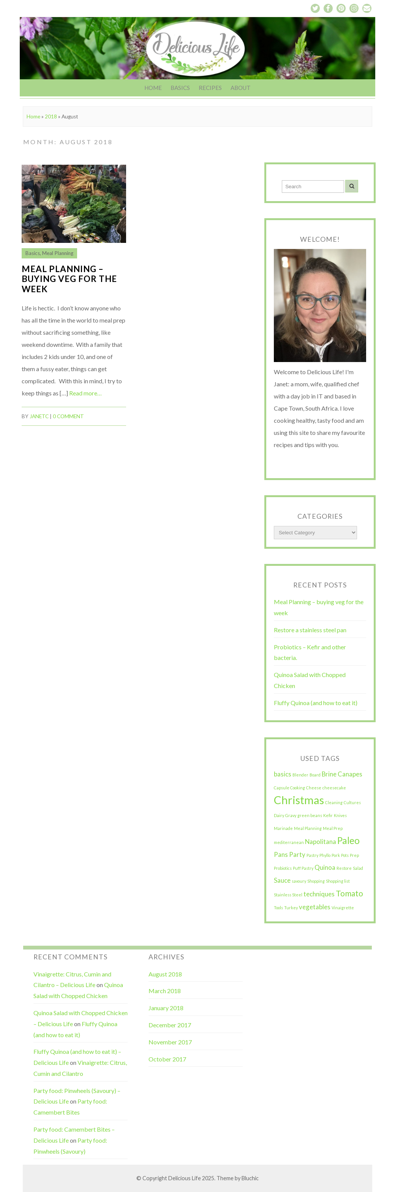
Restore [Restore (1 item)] (344, 868)
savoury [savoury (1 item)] (299, 881)
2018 (51, 116)
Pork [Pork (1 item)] (336, 855)
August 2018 (165, 974)
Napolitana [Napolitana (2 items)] (320, 842)
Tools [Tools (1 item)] (278, 907)
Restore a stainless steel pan (310, 629)
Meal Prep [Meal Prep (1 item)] (333, 828)
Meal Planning (57, 253)
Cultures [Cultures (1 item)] (352, 802)
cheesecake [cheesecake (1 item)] (334, 787)
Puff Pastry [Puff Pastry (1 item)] (303, 868)
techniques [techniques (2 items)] (319, 894)
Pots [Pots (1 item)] (345, 855)
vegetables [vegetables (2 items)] (314, 907)
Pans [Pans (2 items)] (281, 854)
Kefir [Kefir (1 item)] (328, 815)
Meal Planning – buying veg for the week (69, 279)
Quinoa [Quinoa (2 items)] (324, 867)
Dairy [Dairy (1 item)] (279, 815)
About (241, 87)
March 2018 (165, 990)
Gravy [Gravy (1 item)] (290, 815)
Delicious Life (184, 1178)
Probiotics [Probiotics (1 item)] (283, 868)
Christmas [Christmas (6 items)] (299, 799)
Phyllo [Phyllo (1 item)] (324, 855)
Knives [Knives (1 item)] (340, 815)
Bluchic (250, 1178)
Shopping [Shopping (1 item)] (316, 881)
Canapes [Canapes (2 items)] (350, 774)
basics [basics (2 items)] (282, 774)
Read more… (85, 393)
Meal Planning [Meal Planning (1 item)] (308, 828)
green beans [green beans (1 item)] (309, 815)
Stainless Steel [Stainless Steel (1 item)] (288, 894)
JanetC (39, 416)
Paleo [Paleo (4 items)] (348, 840)
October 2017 (167, 1059)
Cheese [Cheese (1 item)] (313, 787)
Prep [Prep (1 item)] (354, 855)
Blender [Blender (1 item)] (300, 774)
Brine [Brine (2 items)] (329, 774)
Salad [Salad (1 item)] (358, 868)
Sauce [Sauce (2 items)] (282, 880)
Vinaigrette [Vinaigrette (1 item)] (343, 907)
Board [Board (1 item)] (315, 774)
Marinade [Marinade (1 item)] (283, 828)
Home (153, 87)
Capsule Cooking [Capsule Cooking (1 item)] (289, 787)
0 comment (68, 416)
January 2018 (166, 1007)
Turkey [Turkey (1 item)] (291, 907)
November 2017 (170, 1042)
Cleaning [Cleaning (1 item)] (334, 802)
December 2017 (170, 1024)
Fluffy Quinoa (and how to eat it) (315, 702)
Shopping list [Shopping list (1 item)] (338, 881)
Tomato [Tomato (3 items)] (349, 893)
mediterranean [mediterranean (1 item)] (289, 842)
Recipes (210, 87)
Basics (180, 87)
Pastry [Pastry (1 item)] (312, 855)
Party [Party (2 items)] (297, 854)
